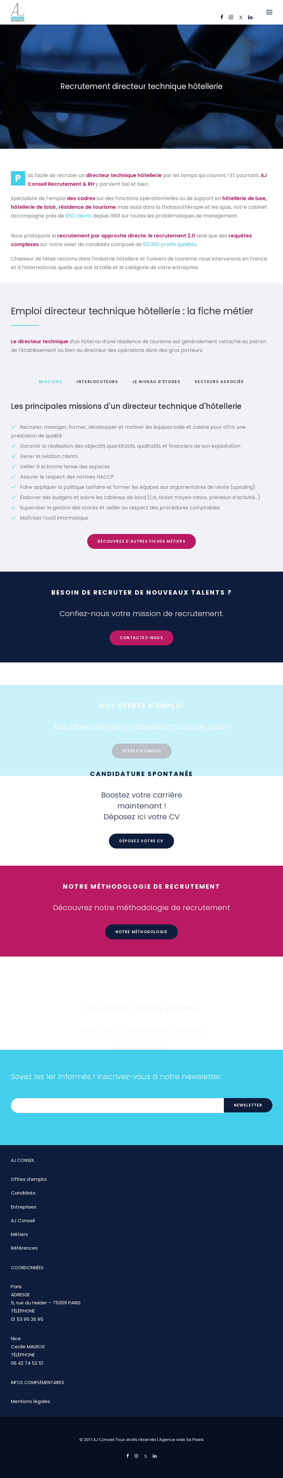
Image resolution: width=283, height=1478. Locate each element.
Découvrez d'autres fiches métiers (141, 541)
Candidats (23, 1193)
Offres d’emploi (29, 1179)
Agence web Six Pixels (181, 1440)
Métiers (19, 1234)
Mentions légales (30, 1401)
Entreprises (23, 1207)
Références (24, 1248)
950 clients (78, 215)
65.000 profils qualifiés (170, 244)
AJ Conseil (23, 1220)
